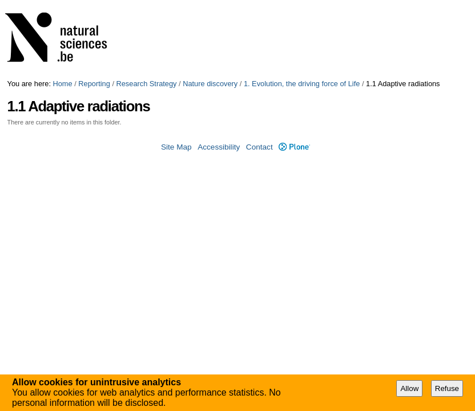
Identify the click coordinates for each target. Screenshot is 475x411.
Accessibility (219, 147)
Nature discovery (210, 83)
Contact (259, 147)
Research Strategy (146, 83)
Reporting (94, 83)
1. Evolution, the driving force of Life (302, 83)
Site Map (176, 147)
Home (63, 83)
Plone (294, 147)
